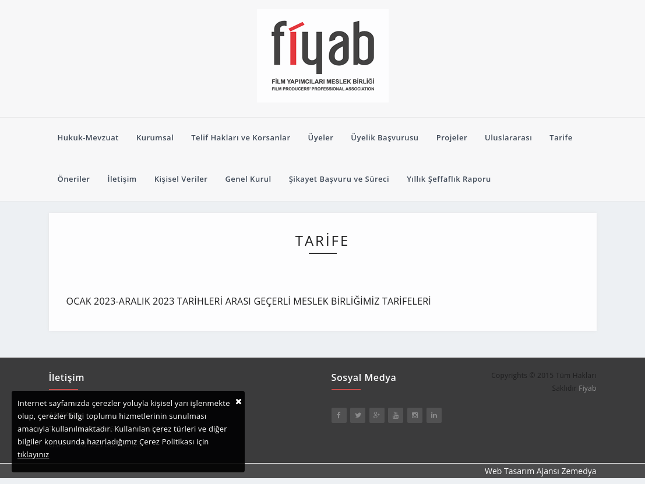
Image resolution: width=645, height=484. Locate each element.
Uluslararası (508, 137)
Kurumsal (155, 137)
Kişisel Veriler (181, 179)
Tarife (560, 137)
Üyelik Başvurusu (384, 137)
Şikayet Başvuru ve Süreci (339, 179)
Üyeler (321, 137)
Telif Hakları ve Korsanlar (240, 137)
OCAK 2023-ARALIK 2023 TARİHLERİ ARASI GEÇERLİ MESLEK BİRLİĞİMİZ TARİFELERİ (248, 301)
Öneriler (74, 179)
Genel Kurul (248, 179)
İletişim (121, 179)
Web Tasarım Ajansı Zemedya (540, 470)
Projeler (451, 137)
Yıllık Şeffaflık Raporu (449, 179)
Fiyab (587, 388)
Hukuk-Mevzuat (88, 137)
